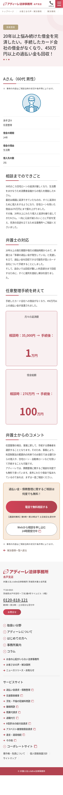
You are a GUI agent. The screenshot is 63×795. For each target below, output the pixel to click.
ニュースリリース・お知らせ (20, 674)
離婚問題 (10, 710)
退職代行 (10, 721)
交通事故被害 (12, 699)
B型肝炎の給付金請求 (16, 727)
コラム (11, 655)
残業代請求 (11, 715)
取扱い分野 (14, 629)
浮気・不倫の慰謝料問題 (18, 704)
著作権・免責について (14, 757)
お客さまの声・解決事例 (30, 11)
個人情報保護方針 (38, 757)
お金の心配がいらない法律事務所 (22, 662)
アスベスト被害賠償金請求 (19, 732)
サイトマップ (9, 762)
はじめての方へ (17, 642)
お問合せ (12, 615)
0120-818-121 (15, 604)
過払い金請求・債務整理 (18, 693)
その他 (9, 743)
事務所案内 (14, 648)
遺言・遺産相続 (14, 738)
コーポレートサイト (20, 750)
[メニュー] (59, 4)
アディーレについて (19, 635)
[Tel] (51, 4)
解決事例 (51, 11)
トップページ (8, 11)
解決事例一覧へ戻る (17, 554)
